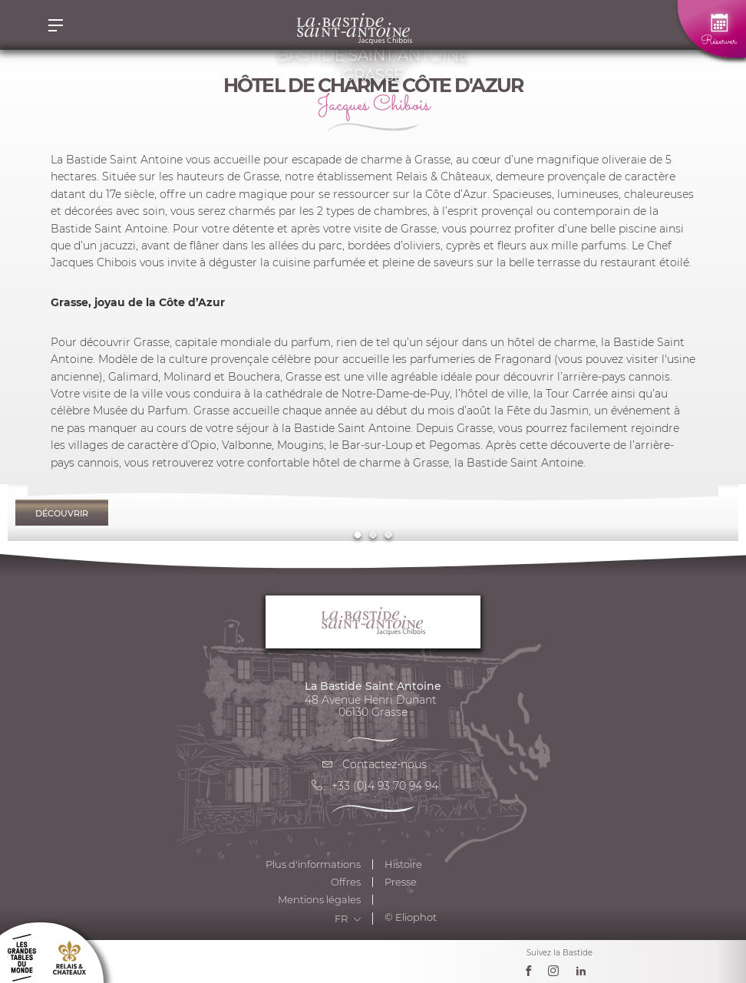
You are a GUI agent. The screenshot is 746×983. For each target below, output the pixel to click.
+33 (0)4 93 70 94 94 (373, 786)
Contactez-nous (373, 764)
